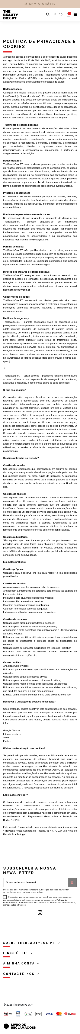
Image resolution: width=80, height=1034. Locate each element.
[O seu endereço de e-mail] (35, 882)
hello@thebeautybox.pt (16, 289)
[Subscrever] (72, 882)
